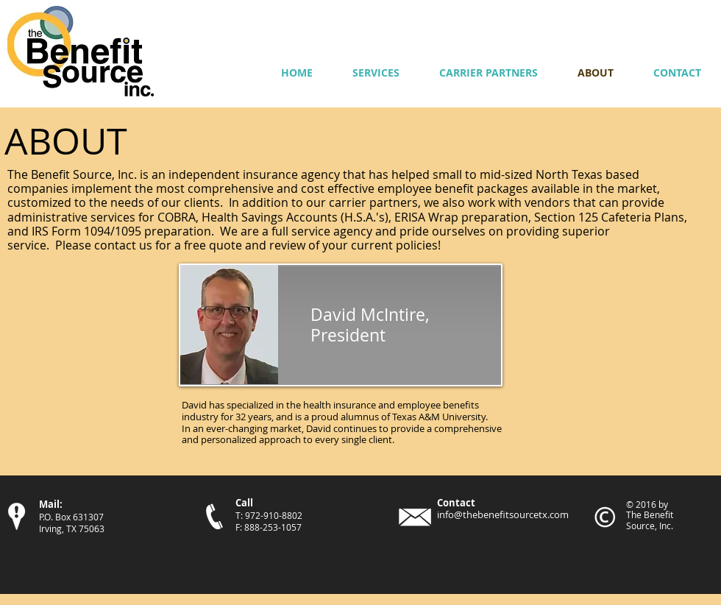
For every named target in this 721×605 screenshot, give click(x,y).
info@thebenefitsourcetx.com (503, 514)
